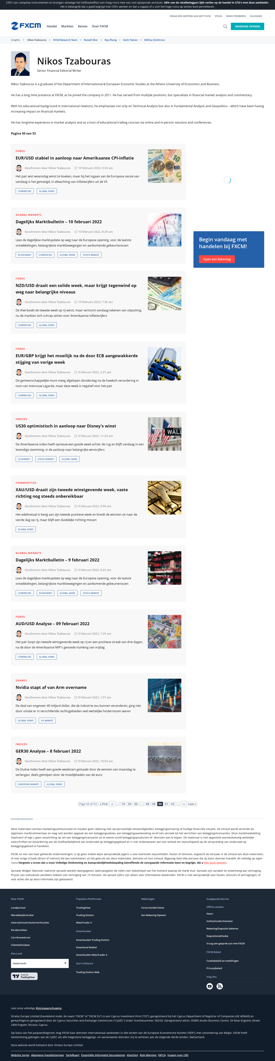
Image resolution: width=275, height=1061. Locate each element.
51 (166, 804)
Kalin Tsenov (130, 40)
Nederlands (19, 963)
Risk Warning (148, 1055)
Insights (15, 40)
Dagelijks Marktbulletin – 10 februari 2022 (59, 221)
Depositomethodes (217, 936)
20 (129, 804)
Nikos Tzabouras (36, 40)
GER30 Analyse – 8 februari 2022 (48, 751)
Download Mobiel (86, 947)
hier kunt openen (215, 862)
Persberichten (19, 930)
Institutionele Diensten (219, 921)
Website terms (20, 1055)
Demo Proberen (238, 16)
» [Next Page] (184, 804)
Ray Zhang (111, 40)
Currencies (24, 191)
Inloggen (258, 16)
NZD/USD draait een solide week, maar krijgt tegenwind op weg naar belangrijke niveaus (76, 288)
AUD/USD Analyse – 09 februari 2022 (53, 623)
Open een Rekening (217, 259)
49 (153, 804)
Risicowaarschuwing (48, 1008)
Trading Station (85, 915)
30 (136, 804)
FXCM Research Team (65, 40)
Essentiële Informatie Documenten (103, 1055)
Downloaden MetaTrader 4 (91, 954)
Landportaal (18, 907)
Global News (47, 191)
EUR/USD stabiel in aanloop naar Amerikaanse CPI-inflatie (75, 158)
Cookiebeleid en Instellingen (222, 960)
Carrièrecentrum (20, 937)
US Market (24, 459)
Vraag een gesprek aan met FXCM (192, 16)
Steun (220, 16)
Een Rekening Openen (153, 915)
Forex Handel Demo (152, 907)
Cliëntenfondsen (20, 945)
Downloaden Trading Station (92, 940)
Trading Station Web (87, 972)
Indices (21, 419)
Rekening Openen (247, 26)
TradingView (83, 907)
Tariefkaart (73, 1055)
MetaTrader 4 (84, 922)
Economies (24, 254)
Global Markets (29, 215)
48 (147, 804)
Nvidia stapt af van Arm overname (51, 687)
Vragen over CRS (177, 1055)
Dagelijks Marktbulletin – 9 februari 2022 (57, 560)
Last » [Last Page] (192, 804)
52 (172, 804)
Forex (20, 151)
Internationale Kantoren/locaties (30, 922)
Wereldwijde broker (22, 915)
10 (123, 804)
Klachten (132, 1055)
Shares (21, 680)
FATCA (162, 1055)
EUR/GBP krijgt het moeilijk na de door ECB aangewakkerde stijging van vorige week (77, 359)
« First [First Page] (104, 804)
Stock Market (91, 254)
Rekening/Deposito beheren (222, 928)
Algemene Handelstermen (47, 1055)
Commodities (26, 482)
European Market (28, 784)
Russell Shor (91, 40)
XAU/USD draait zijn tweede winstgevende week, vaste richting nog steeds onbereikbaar (72, 493)
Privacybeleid (214, 968)
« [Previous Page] (112, 804)
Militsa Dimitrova (154, 40)
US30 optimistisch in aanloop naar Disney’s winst (66, 426)
